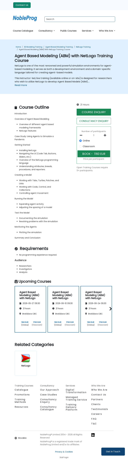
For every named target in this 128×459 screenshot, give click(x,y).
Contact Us (22, 5)
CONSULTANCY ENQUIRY (93, 121)
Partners (97, 399)
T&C (94, 423)
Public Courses (68, 30)
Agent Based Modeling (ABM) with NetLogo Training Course (44, 49)
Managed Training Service (76, 398)
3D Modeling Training (33, 47)
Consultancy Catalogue (48, 408)
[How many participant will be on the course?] (94, 135)
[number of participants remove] (81, 135)
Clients (95, 404)
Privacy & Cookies (64, 451)
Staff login (64, 457)
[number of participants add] (105, 135)
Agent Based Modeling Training (59, 47)
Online (86, 140)
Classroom (89, 146)
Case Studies (48, 394)
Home (18, 47)
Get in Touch (113, 451)
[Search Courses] (79, 19)
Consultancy (45, 30)
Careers (96, 414)
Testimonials (99, 409)
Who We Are (106, 30)
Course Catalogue (23, 30)
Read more (21, 85)
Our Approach (49, 389)
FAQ (94, 418)
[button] (110, 309)
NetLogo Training (83, 47)
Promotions (22, 394)
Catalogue (21, 389)
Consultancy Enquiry (48, 400)
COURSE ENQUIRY (94, 112)
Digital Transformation (76, 391)
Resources (21, 406)
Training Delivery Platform (71, 407)
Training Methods (20, 401)
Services (87, 30)
